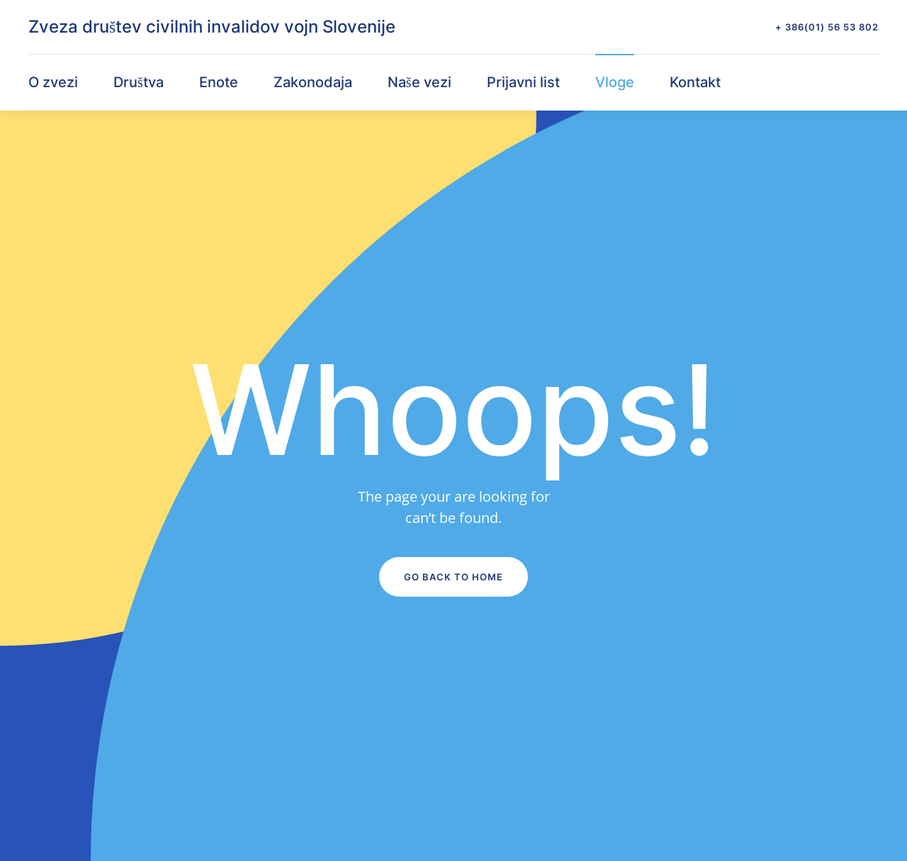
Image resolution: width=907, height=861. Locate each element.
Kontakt (695, 82)
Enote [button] (218, 82)
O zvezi (53, 82)
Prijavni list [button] (523, 82)
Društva (138, 82)
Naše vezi (419, 82)
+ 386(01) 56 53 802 (827, 27)
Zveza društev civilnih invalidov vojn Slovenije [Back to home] (211, 26)
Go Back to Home (453, 577)
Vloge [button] (614, 82)
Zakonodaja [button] (313, 82)
